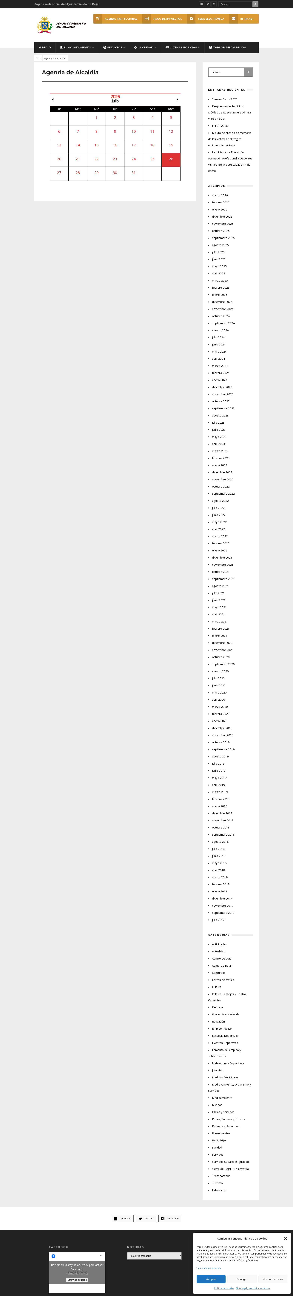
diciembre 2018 (222, 813)
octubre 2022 (221, 486)
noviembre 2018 (222, 820)
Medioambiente (222, 1098)
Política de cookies (224, 1288)
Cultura (216, 987)
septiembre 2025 (223, 238)
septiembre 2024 (223, 323)
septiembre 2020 (223, 664)
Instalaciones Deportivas (228, 1063)
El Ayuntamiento (75, 47)
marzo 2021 (220, 621)
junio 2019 (219, 770)
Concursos (219, 972)
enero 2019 (219, 806)
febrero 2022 (220, 543)
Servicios (112, 47)
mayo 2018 (219, 863)
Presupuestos (221, 1133)
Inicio (45, 47)
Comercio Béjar (222, 965)
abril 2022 (218, 529)
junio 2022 (219, 515)
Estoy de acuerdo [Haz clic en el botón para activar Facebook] (77, 1280)
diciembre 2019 (222, 728)
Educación (218, 1021)
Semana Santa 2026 (225, 99)
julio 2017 (218, 920)
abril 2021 (218, 614)
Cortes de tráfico (223, 980)
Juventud (217, 1070)
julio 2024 (218, 337)
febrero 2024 (220, 373)
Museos (217, 1105)
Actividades (219, 944)
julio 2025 (218, 252)
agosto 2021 (220, 586)
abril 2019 (218, 785)
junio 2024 (219, 344)
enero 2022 (219, 550)
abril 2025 (218, 273)
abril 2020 (218, 699)
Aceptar (211, 1279)
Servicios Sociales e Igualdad (230, 1161)
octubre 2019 (221, 742)
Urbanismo (219, 1190)
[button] (285, 1238)
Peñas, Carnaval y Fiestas (228, 1119)
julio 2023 (218, 422)
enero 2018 (219, 891)
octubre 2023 (221, 401)
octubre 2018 (221, 827)
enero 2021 (219, 635)
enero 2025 (219, 294)
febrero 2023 (220, 458)
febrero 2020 (220, 714)
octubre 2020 (221, 657)
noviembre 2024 (222, 309)
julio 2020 (218, 678)
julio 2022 (218, 508)
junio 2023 (219, 429)
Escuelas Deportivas (225, 1035)
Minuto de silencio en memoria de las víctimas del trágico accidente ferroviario (229, 139)
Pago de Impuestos (162, 19)
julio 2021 (218, 593)
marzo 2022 (220, 536)
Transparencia (221, 1176)
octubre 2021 (221, 572)
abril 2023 (218, 444)
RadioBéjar (219, 1140)
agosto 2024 (220, 330)
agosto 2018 (220, 841)
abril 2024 (218, 358)
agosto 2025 (220, 245)
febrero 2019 (220, 799)
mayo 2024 (219, 351)
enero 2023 (219, 465)
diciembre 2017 (222, 898)
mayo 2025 (219, 266)
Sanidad (217, 1147)
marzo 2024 (220, 366)
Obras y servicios (223, 1112)
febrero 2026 (220, 202)
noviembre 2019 (222, 735)
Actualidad (218, 951)
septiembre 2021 (223, 579)
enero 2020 (219, 721)
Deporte (217, 1007)
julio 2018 (218, 849)
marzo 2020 (220, 706)
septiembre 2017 (223, 912)
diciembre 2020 (222, 643)
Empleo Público (222, 1028)
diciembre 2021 (222, 557)
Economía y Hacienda (225, 1014)
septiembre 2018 (223, 834)
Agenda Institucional (115, 19)
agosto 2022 (220, 500)
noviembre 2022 (222, 479)
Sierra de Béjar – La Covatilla (230, 1169)
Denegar (242, 1279)
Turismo (217, 1183)
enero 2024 (219, 380)
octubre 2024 (221, 316)
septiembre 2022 (223, 493)
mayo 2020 (219, 692)
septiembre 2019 (223, 749)
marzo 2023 (220, 451)
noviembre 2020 (222, 650)
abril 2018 (218, 870)
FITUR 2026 (220, 125)
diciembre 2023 (222, 387)
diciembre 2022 (222, 472)
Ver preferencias (273, 1279)
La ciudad (143, 47)
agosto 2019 (220, 756)
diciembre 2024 (222, 302)
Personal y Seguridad (225, 1126)
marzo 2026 (220, 195)
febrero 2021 (220, 628)
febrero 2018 (220, 884)
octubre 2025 (221, 231)
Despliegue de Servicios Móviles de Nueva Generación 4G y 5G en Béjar (229, 112)
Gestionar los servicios (209, 1268)
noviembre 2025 (222, 223)
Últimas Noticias (181, 47)
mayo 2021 (219, 607)
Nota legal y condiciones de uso (253, 1288)
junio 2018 (219, 856)
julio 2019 (218, 763)
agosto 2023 (220, 415)
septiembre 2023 (223, 408)
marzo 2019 (220, 792)
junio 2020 (219, 685)
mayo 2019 (219, 778)
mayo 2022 (219, 522)
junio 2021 (219, 600)
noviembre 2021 (222, 564)
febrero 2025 (220, 287)
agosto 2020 (220, 671)
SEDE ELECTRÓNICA (205, 19)
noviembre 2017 (222, 905)
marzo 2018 (220, 877)
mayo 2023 (219, 437)
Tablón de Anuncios (227, 47)
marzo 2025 (220, 280)
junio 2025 (219, 259)
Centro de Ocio (222, 958)
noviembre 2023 (222, 394)
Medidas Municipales (225, 1077)
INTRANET (241, 19)
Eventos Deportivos (225, 1043)
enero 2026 (219, 209)
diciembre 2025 (222, 216)
